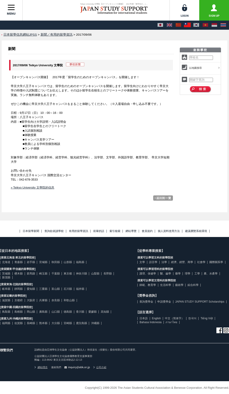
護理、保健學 (147, 273)
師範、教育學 (147, 285)
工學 (197, 273)
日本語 (143, 318)
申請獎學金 (164, 301)
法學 (164, 262)
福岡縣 (6, 323)
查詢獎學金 (146, 301)
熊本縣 (43, 323)
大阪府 (31, 300)
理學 (187, 273)
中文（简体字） (174, 318)
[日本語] (160, 25)
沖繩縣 (95, 323)
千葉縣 (56, 273)
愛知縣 (31, 288)
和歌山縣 (69, 300)
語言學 (153, 262)
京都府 (18, 300)
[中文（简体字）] (178, 25)
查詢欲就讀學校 (54, 231)
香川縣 (80, 311)
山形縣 (68, 262)
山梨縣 (95, 273)
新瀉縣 (6, 277)
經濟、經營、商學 (182, 262)
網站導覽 (130, 231)
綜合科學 (193, 285)
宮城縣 (43, 262)
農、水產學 (211, 273)
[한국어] (196, 25)
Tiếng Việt (207, 318)
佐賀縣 (18, 323)
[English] (169, 25)
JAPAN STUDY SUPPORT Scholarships (199, 301)
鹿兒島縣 (81, 323)
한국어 (192, 318)
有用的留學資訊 (78, 231)
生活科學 (165, 285)
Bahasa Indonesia (150, 322)
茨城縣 (6, 273)
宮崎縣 (68, 323)
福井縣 (80, 288)
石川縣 (68, 288)
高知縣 (105, 311)
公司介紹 (99, 367)
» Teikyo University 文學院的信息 (32, 187)
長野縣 (108, 273)
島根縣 (18, 311)
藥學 (178, 273)
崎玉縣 (43, 273)
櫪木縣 (18, 273)
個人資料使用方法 (169, 231)
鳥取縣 (6, 311)
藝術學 (179, 285)
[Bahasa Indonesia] (214, 25)
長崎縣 (31, 323)
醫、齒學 (165, 273)
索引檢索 (114, 231)
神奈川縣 (81, 273)
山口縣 (56, 311)
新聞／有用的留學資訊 (57, 34)
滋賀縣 (6, 300)
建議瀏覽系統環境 (196, 231)
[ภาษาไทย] (223, 25)
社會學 (201, 262)
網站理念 (41, 367)
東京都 (68, 273)
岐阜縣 (6, 288)
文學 (142, 262)
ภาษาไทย (171, 322)
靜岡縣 (18, 288)
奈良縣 (56, 300)
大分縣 (56, 323)
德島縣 (68, 311)
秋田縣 (56, 262)
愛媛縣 (92, 311)
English (156, 318)
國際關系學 (216, 262)
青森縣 (18, 262)
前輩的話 (98, 231)
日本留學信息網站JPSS (20, 34)
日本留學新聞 (31, 231)
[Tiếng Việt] (205, 25)
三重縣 (43, 288)
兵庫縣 (43, 300)
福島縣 (80, 262)
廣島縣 (43, 311)
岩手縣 (31, 262)
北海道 (6, 262)
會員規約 (147, 231)
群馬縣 (31, 273)
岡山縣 (31, 311)
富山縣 (56, 288)
